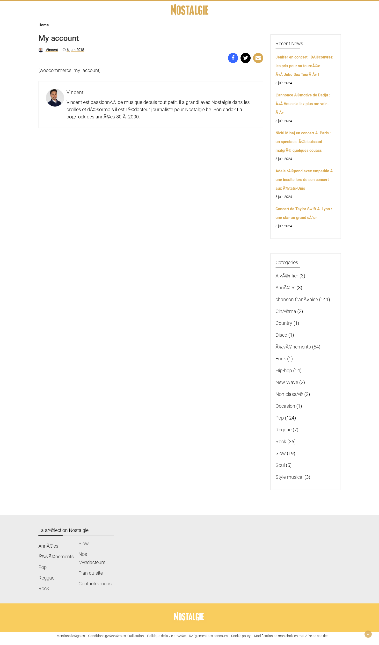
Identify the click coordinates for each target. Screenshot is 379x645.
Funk (281, 359)
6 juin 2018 (75, 50)
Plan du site (91, 573)
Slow (281, 453)
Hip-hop (284, 370)
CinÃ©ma (286, 311)
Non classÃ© (289, 394)
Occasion (285, 406)
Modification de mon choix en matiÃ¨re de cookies (291, 636)
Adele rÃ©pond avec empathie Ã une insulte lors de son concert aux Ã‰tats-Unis (305, 180)
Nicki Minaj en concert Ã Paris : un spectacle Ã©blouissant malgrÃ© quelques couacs (303, 142)
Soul (280, 465)
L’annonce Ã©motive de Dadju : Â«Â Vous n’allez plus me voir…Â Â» (303, 104)
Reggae (284, 430)
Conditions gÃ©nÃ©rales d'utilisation (116, 636)
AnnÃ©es (285, 287)
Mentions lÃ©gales (71, 636)
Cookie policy (241, 636)
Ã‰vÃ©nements (293, 347)
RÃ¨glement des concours (208, 636)
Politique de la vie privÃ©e (166, 636)
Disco (281, 335)
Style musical (289, 477)
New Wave (287, 382)
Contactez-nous (95, 584)
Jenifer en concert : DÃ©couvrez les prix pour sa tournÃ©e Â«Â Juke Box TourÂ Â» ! (304, 66)
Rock (281, 441)
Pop (280, 418)
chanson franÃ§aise (297, 299)
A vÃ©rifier (287, 276)
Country (284, 323)
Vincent (52, 50)
